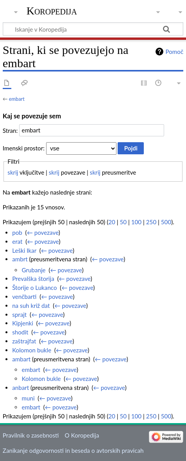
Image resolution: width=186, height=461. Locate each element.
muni (27, 398)
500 (166, 221)
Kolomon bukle (31, 350)
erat (17, 241)
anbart (20, 387)
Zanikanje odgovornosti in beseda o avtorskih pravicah (73, 450)
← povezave (43, 232)
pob (17, 232)
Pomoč (174, 51)
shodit (20, 332)
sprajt (19, 314)
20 (111, 221)
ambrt (20, 259)
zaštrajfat (24, 341)
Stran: (10, 130)
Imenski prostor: (24, 148)
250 (151, 221)
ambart (21, 359)
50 (123, 221)
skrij (12, 172)
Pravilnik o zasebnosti (31, 435)
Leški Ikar (24, 250)
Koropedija (52, 11)
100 (136, 221)
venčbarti (24, 296)
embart (17, 99)
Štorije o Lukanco (34, 287)
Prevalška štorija (33, 278)
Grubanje (33, 269)
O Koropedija (82, 435)
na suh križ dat (31, 305)
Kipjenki (22, 323)
